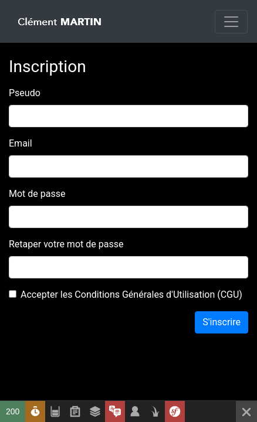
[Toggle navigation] (231, 21)
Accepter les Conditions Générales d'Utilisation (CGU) (131, 294)
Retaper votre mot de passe (66, 244)
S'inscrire (221, 322)
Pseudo (24, 92)
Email (20, 143)
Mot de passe (37, 193)
